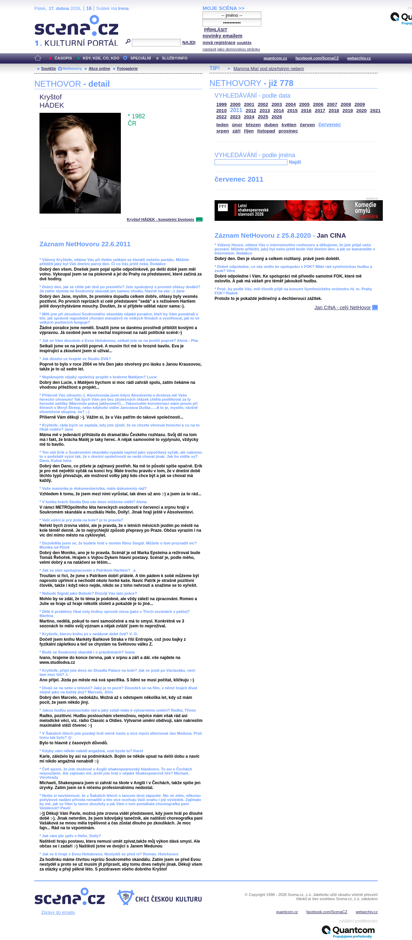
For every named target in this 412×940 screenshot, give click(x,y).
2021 (375, 110)
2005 (304, 104)
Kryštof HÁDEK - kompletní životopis (160, 219)
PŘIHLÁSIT (215, 29)
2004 (290, 104)
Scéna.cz (46, 18)
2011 (236, 110)
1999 (221, 104)
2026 (277, 116)
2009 (360, 104)
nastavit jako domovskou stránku (231, 49)
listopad (266, 130)
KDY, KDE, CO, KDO (101, 58)
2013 (265, 110)
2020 (361, 110)
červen (307, 124)
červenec (329, 124)
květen (289, 124)
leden (222, 124)
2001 (249, 104)
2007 (332, 104)
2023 (235, 116)
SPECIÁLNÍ (140, 58)
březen (253, 124)
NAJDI (188, 42)
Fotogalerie (127, 68)
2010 (221, 110)
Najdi (295, 162)
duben (271, 124)
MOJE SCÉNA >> (223, 8)
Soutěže (48, 68)
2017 (320, 110)
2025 (263, 116)
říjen (249, 130)
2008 (346, 104)
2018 (334, 110)
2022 (221, 116)
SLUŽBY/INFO (174, 58)
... (199, 219)
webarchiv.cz (359, 58)
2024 (249, 116)
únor (237, 124)
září (236, 130)
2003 (277, 104)
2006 (318, 104)
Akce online (99, 68)
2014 (278, 110)
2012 (251, 110)
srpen (222, 130)
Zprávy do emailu (58, 912)
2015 (292, 110)
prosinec (288, 130)
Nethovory (72, 68)
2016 (306, 110)
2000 (235, 104)
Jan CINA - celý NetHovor (342, 307)
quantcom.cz (275, 58)
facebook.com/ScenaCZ (317, 58)
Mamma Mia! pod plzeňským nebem (268, 68)
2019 (348, 110)
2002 (263, 104)
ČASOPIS (63, 58)
